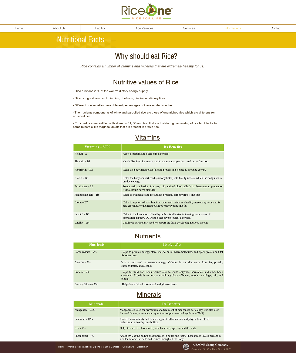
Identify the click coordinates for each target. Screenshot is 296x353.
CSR (105, 346)
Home (61, 346)
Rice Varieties (84, 346)
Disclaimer (142, 346)
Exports (96, 346)
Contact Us (128, 346)
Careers (115, 346)
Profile (70, 346)
